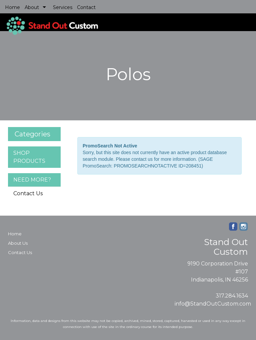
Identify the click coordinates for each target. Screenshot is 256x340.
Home (12, 7)
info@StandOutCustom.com (213, 304)
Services (62, 7)
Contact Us (28, 193)
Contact (86, 7)
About (32, 7)
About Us (18, 243)
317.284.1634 (232, 296)
